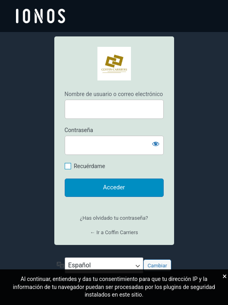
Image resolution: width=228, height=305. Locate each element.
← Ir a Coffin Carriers (114, 232)
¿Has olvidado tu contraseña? (114, 218)
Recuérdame (89, 166)
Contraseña (79, 130)
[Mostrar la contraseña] (156, 144)
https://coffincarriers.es (114, 63)
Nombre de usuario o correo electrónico (114, 94)
